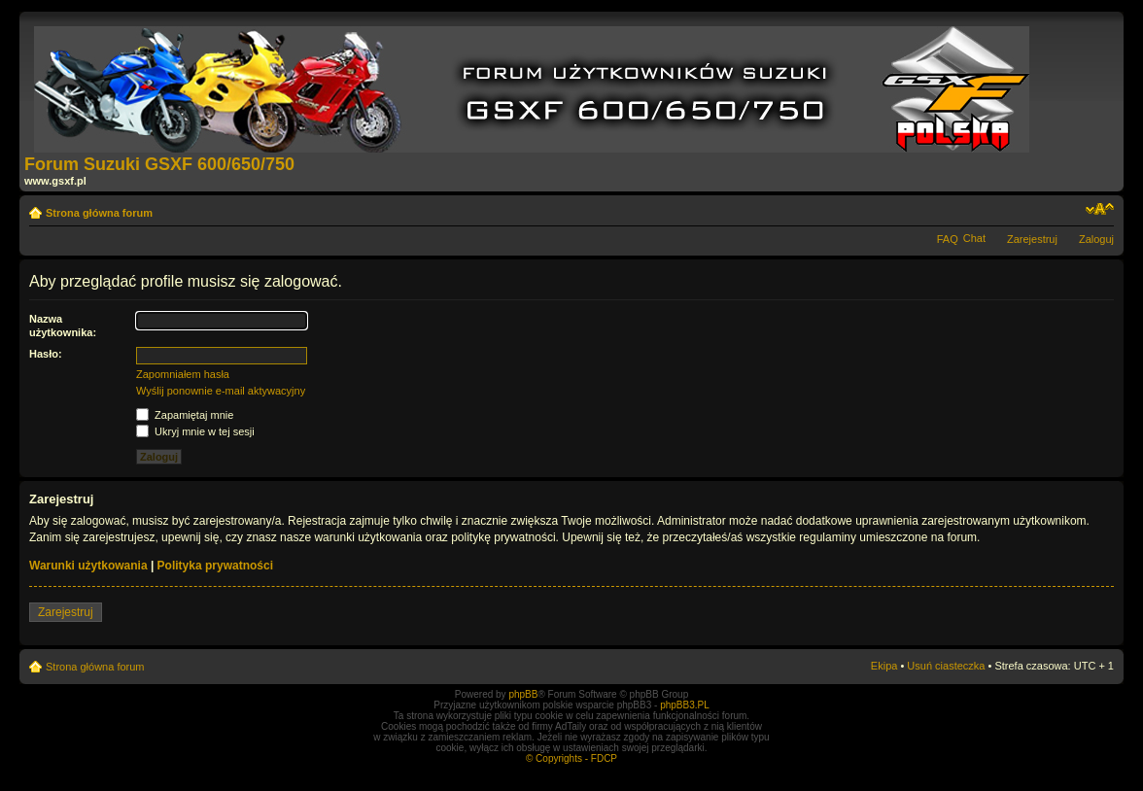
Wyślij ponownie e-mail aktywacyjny (220, 390)
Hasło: (45, 354)
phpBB (522, 694)
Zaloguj (1096, 239)
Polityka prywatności (215, 565)
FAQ (947, 239)
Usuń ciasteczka (946, 665)
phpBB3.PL (685, 705)
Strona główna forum (99, 213)
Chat (974, 238)
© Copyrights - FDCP (571, 758)
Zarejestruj (1032, 239)
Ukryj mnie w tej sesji (195, 431)
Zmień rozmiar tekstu (1100, 209)
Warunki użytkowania (88, 565)
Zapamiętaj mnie (184, 415)
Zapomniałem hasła (182, 374)
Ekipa (884, 665)
